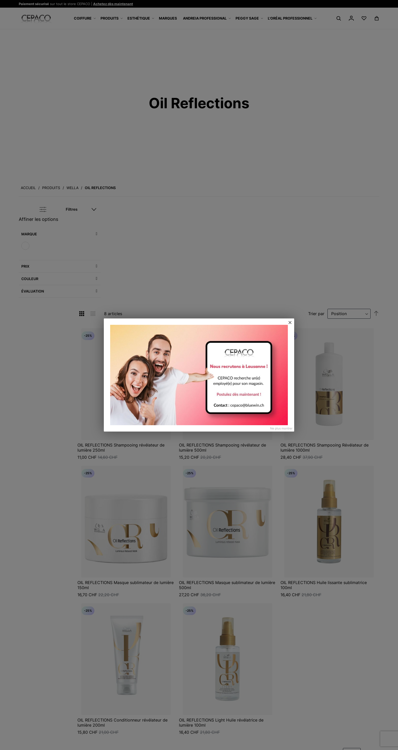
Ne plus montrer (281, 428)
